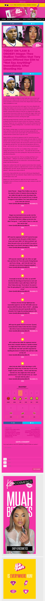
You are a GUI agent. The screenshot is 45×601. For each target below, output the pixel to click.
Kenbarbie (17, 19)
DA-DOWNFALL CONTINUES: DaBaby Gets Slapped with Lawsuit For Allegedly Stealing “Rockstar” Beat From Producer (32, 433)
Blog (9, 19)
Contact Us (40, 19)
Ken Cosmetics (28, 19)
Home (4, 19)
